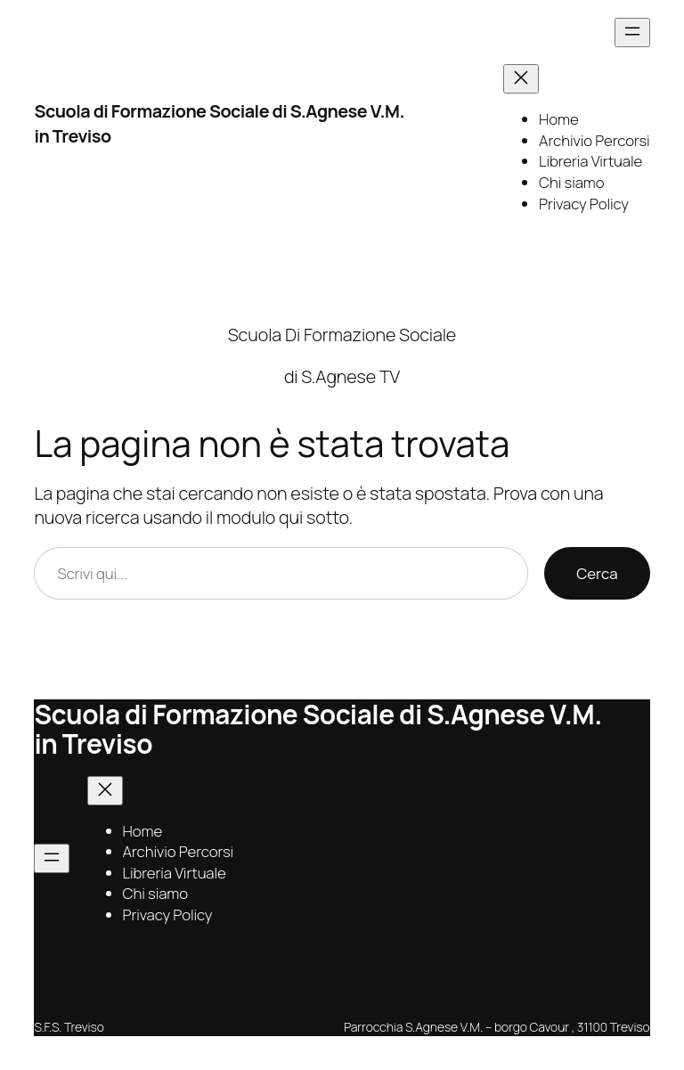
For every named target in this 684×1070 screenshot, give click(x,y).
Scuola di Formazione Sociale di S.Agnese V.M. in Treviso (317, 729)
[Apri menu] (632, 32)
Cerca (596, 573)
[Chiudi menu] (521, 79)
